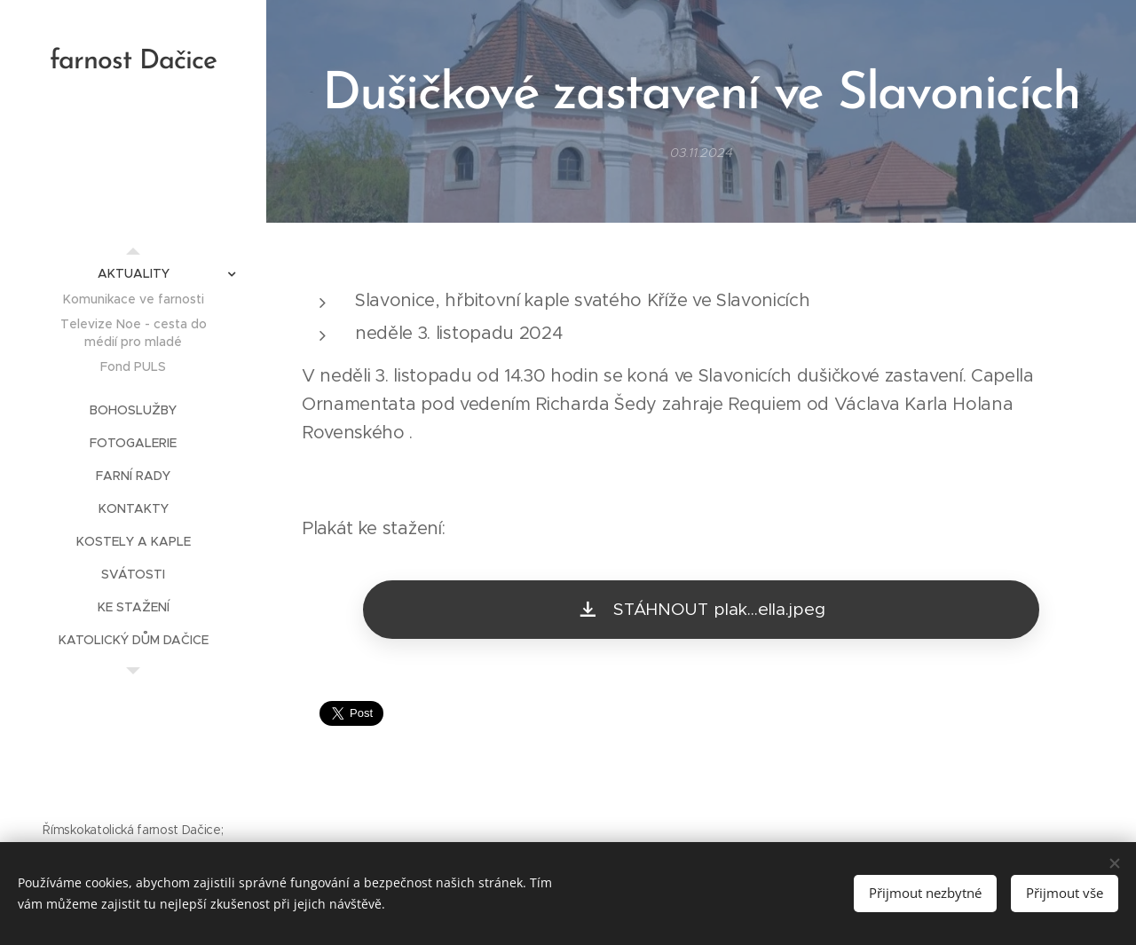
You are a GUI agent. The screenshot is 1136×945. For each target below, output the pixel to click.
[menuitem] (133, 274)
